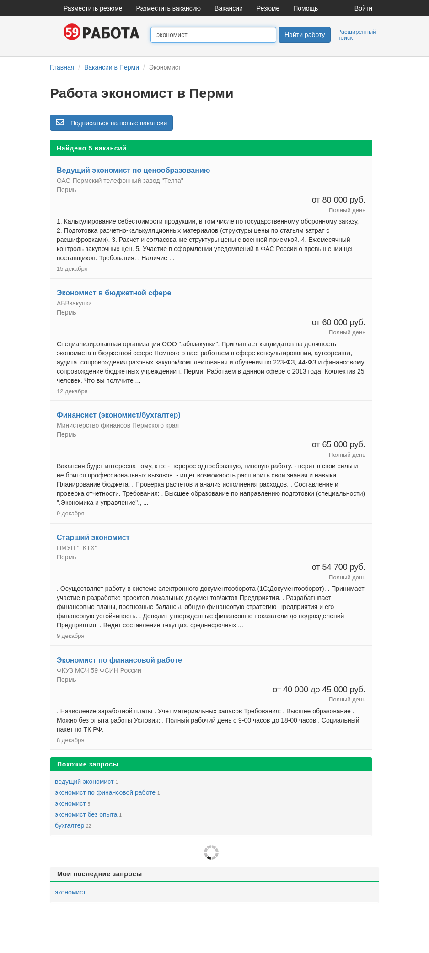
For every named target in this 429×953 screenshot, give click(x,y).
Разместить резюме (93, 8)
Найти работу (304, 34)
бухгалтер (69, 825)
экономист (70, 803)
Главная (62, 67)
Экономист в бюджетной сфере (114, 293)
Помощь (305, 8)
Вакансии (228, 8)
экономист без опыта (86, 814)
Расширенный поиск (356, 34)
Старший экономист (93, 537)
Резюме (268, 8)
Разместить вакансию (168, 8)
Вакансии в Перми (111, 67)
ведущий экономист (84, 781)
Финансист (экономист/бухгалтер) (119, 415)
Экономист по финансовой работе (119, 660)
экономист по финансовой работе (105, 792)
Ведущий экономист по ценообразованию (133, 170)
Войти (363, 8)
